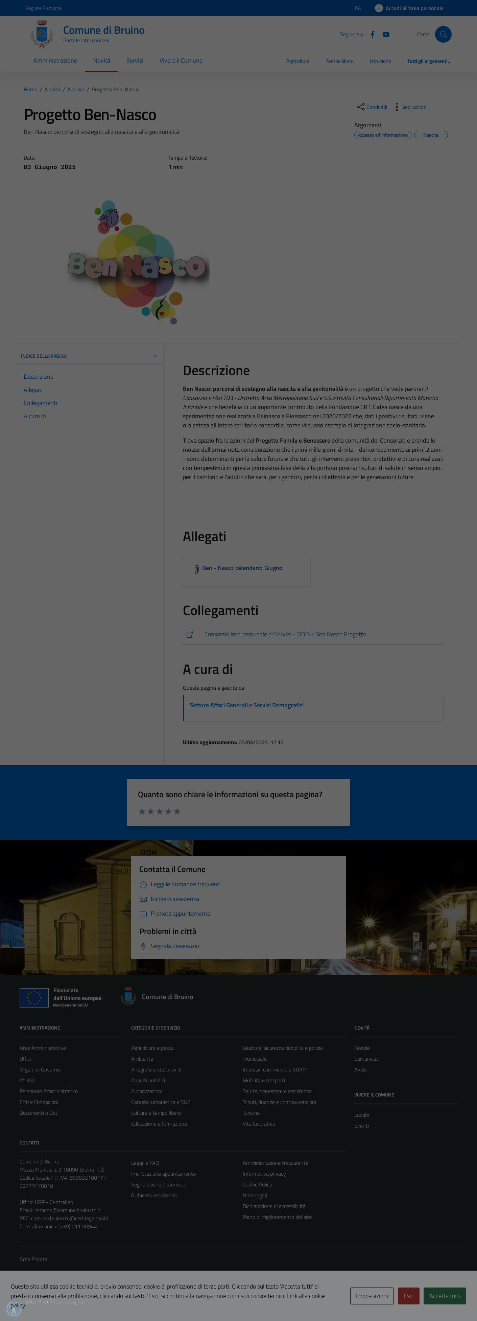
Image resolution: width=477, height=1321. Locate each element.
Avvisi (360, 1069)
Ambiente (142, 1059)
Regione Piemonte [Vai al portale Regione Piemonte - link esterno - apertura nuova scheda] (44, 7)
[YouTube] (383, 34)
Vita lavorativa (259, 1123)
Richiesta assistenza (154, 1195)
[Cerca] (443, 34)
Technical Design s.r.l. (65, 1301)
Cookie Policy (257, 1184)
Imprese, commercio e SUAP (274, 1069)
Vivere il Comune (181, 60)
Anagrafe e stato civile (156, 1069)
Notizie (362, 1048)
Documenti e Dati (39, 1113)
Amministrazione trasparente (275, 1163)
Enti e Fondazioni (39, 1102)
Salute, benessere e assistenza (277, 1091)
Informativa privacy (264, 1174)
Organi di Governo (40, 1069)
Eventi (361, 1126)
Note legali (255, 1195)
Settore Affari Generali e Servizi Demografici (247, 705)
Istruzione (380, 61)
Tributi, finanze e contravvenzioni (279, 1102)
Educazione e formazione (159, 1123)
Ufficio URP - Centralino (46, 1202)
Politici (27, 1080)
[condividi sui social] (371, 106)
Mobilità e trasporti (264, 1080)
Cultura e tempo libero (156, 1113)
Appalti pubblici (148, 1080)
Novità (101, 60)
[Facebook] (370, 34)
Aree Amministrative (43, 1048)
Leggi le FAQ (145, 1163)
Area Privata (33, 1259)
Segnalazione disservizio (158, 1184)
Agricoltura (298, 61)
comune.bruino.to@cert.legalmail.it (70, 1218)
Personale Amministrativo (49, 1091)
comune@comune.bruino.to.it (67, 1210)
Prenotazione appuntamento (163, 1174)
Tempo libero (340, 61)
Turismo (251, 1113)
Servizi (134, 60)
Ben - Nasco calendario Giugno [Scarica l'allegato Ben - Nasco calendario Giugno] (242, 567)
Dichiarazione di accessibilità (274, 1206)
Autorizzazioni (146, 1091)
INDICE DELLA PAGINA (90, 356)
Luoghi (361, 1115)
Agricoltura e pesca (152, 1048)
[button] (14, 1309)
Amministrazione (55, 60)
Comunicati (366, 1059)
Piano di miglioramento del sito (277, 1217)
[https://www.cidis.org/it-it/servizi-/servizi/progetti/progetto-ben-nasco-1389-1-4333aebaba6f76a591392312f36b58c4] (313, 634)
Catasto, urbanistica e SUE (160, 1102)
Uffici (25, 1059)
